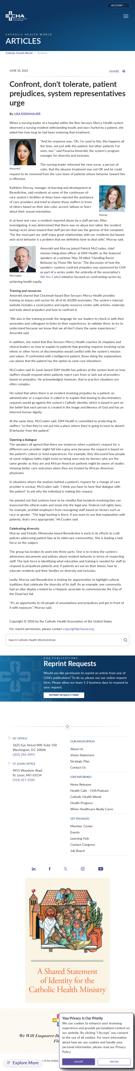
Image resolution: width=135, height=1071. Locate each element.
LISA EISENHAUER (27, 113)
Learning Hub (79, 838)
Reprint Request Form (64, 695)
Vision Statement (82, 755)
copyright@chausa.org (78, 629)
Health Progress (81, 803)
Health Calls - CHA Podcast (89, 790)
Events (75, 832)
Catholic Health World (19, 53)
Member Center (81, 826)
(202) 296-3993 (24, 754)
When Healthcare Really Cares (91, 809)
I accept (78, 1061)
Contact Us (78, 767)
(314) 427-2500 (24, 780)
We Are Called (50, 277)
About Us (76, 749)
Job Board (77, 851)
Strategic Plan (79, 761)
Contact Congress (82, 844)
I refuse (114, 1061)
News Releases (80, 784)
